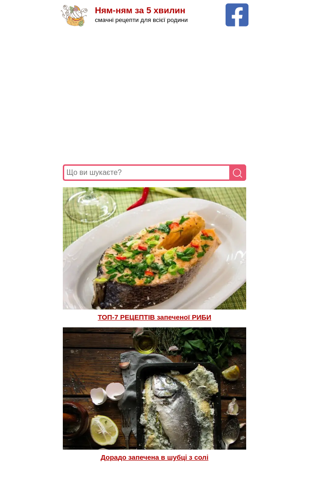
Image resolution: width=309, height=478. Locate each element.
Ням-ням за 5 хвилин (140, 10)
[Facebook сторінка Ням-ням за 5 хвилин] (237, 7)
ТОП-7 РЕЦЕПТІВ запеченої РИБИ (154, 317)
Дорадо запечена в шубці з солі (154, 457)
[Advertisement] (154, 96)
